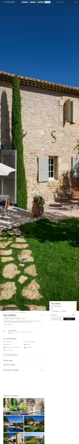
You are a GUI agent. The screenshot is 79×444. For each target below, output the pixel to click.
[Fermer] (2, 2)
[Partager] (44, 315)
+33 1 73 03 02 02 (59, 2)
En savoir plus (10, 333)
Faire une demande (56, 318)
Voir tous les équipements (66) (10, 354)
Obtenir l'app (69, 2)
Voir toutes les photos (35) (11, 308)
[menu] (74, 2)
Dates (52, 308)
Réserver (69, 318)
